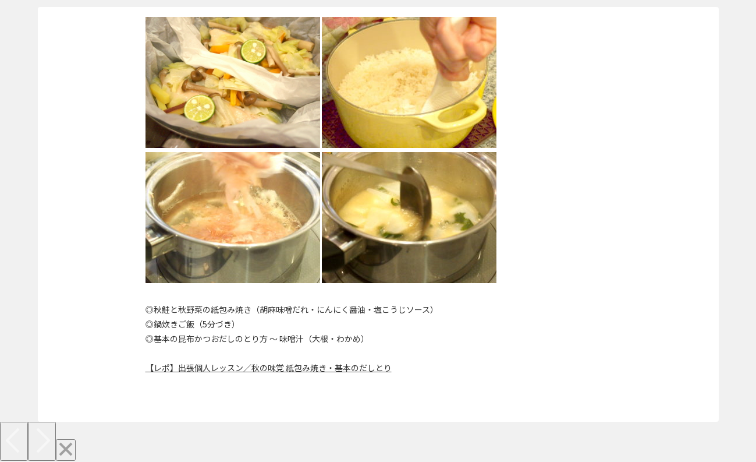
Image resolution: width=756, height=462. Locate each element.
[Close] (66, 450)
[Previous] (14, 441)
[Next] (42, 441)
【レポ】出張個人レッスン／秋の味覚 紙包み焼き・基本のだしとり (268, 367)
